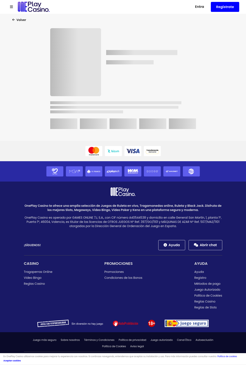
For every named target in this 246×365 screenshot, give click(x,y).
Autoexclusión (204, 340)
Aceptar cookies (12, 360)
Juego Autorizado (207, 289)
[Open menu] (11, 7)
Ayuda (172, 245)
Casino (31, 263)
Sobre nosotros (70, 340)
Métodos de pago (207, 284)
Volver (19, 20)
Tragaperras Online (38, 272)
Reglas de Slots (205, 307)
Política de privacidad (132, 340)
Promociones (118, 263)
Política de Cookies (208, 295)
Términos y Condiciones (99, 340)
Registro (200, 278)
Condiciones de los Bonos (123, 278)
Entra (199, 6)
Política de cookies (227, 356)
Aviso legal (137, 346)
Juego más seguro (44, 340)
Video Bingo (33, 278)
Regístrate (225, 6)
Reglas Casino (34, 284)
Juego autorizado (161, 340)
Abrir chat (205, 245)
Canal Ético (184, 340)
